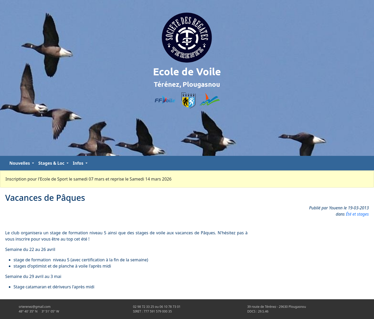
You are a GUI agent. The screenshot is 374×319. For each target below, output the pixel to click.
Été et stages (357, 214)
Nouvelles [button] (20, 163)
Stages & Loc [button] (51, 163)
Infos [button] (78, 163)
